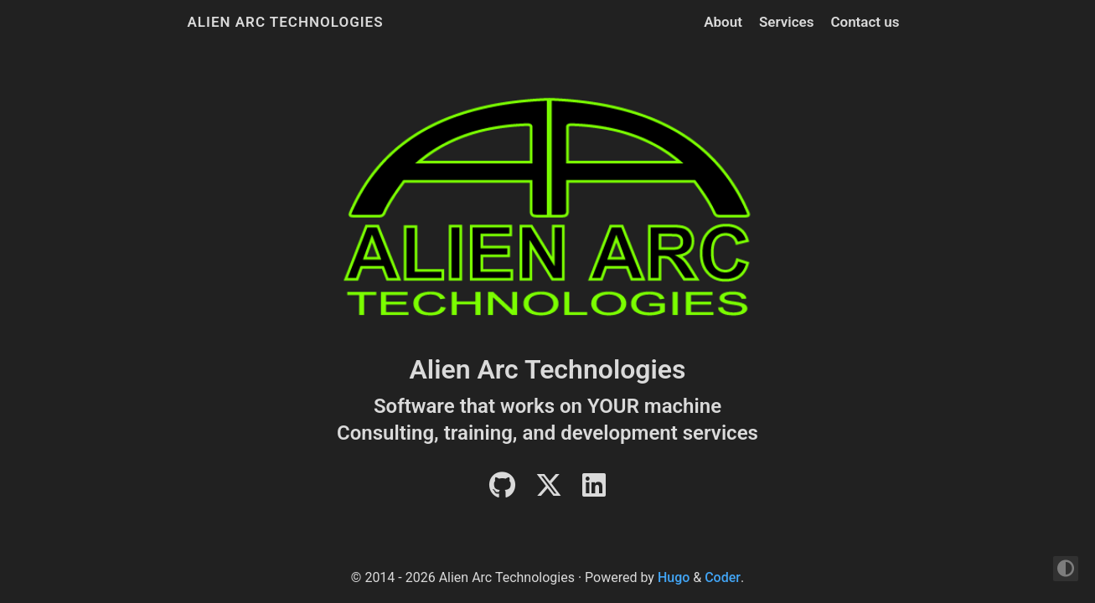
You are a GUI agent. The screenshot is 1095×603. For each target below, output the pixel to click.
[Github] (502, 490)
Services (786, 21)
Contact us (864, 21)
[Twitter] (548, 490)
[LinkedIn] (594, 490)
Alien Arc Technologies (286, 21)
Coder (723, 577)
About (723, 21)
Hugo (674, 577)
